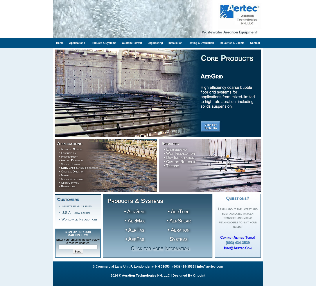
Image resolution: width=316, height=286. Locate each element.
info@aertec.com (210, 266)
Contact (255, 42)
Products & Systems (103, 42)
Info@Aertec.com (238, 248)
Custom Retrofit (132, 42)
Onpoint (199, 275)
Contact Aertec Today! (237, 237)
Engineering (155, 42)
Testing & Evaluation (201, 42)
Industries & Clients (232, 42)
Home (59, 42)
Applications (77, 42)
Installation (175, 42)
